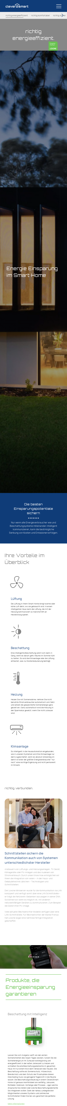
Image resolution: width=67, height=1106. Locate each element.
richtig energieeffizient (17, 15)
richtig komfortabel (40, 15)
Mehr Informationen (16, 1103)
